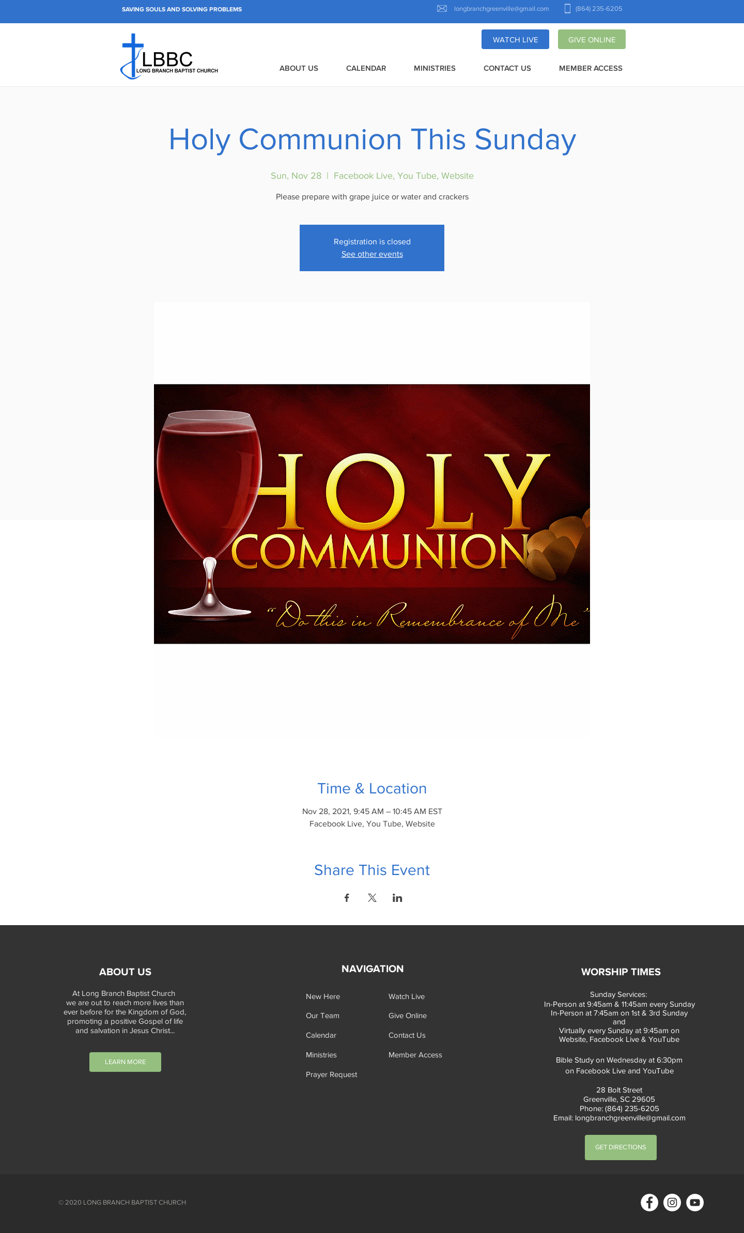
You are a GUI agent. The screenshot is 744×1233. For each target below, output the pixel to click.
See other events (372, 253)
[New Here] (338, 996)
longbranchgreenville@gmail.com (630, 1117)
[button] (299, 68)
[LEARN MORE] (125, 1062)
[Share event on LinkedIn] (397, 898)
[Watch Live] (421, 996)
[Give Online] (421, 1015)
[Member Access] (421, 1054)
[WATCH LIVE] (515, 39)
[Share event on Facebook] (347, 898)
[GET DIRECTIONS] (621, 1147)
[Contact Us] (421, 1034)
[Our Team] (338, 1015)
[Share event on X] (372, 898)
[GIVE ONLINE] (592, 39)
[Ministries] (338, 1054)
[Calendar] (338, 1034)
